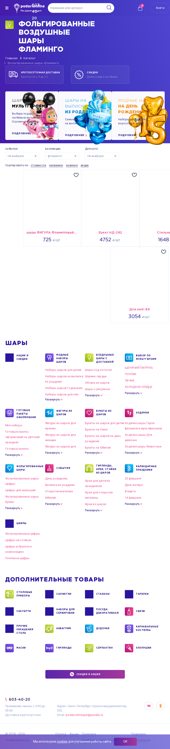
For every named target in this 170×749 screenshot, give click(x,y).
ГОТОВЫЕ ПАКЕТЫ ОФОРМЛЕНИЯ (26, 414)
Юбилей (50, 497)
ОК (125, 741)
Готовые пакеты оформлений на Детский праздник (22, 437)
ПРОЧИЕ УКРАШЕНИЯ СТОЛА (24, 629)
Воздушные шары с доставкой (105, 358)
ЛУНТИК (130, 374)
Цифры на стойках (18, 540)
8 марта (130, 491)
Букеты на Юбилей (98, 447)
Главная (11, 58)
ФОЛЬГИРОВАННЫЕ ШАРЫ (27, 468)
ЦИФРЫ (21, 523)
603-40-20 (19, 699)
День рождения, (56, 478)
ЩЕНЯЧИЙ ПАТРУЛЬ (139, 367)
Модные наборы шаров (62, 358)
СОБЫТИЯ (63, 468)
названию (56, 165)
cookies (62, 741)
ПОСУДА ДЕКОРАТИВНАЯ (107, 611)
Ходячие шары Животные (143, 446)
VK (149, 706)
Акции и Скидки (22, 357)
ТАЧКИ (129, 380)
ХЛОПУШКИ (143, 648)
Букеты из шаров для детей (104, 423)
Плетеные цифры (17, 558)
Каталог (29, 58)
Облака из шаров (97, 382)
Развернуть (52, 399)
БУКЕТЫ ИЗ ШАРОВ (103, 413)
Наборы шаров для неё (61, 394)
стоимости (38, 165)
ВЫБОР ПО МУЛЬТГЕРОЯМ (146, 357)
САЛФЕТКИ (63, 594)
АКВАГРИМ (63, 628)
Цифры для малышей (20, 490)
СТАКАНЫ (103, 594)
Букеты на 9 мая (96, 429)
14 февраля (133, 497)
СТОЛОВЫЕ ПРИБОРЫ (24, 594)
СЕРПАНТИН (104, 648)
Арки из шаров (95, 504)
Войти (160, 7)
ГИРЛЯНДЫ (64, 648)
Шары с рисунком (97, 389)
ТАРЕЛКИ (142, 594)
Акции (74, 734)
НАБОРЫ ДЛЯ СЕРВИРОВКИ (65, 611)
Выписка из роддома (60, 485)
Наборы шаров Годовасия (64, 388)
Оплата (60, 734)
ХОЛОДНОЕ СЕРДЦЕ (138, 387)
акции (85, 165)
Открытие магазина (59, 491)
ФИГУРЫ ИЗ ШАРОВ (64, 413)
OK (160, 706)
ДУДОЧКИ (102, 628)
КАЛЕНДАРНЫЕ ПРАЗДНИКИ (146, 468)
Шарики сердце (95, 376)
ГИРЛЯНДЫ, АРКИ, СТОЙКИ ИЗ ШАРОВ (106, 469)
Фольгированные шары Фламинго (33, 63)
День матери (134, 485)
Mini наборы (13, 425)
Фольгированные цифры (22, 533)
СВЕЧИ (140, 611)
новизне (72, 165)
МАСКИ (21, 648)
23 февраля (133, 478)
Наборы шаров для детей (63, 370)
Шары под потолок (98, 370)
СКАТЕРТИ (23, 611)
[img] (6, 8)
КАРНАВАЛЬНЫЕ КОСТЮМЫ (147, 628)
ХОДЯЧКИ (142, 413)
